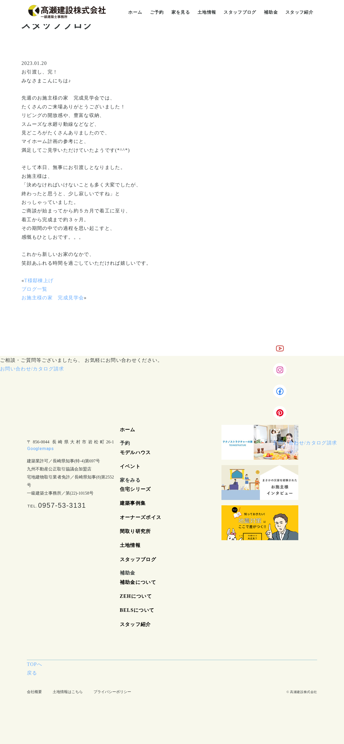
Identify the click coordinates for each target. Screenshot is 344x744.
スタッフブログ (138, 559)
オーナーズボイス (141, 517)
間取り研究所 (135, 531)
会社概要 (34, 692)
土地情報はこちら (68, 692)
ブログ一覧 (35, 289)
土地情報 (130, 545)
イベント (130, 466)
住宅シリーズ (135, 489)
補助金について (138, 582)
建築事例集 (133, 503)
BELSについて (137, 610)
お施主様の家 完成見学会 (53, 297)
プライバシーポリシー (112, 692)
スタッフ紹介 (135, 624)
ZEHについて (136, 596)
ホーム (127, 429)
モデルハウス (135, 452)
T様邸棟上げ (38, 280)
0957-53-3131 (62, 505)
